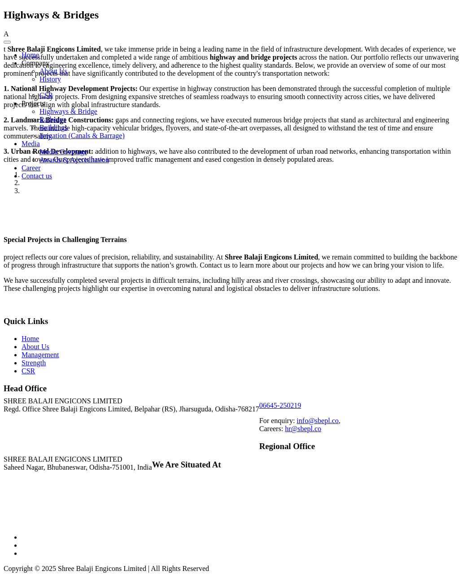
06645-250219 (280, 405)
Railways (52, 119)
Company (35, 63)
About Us (53, 71)
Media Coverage (63, 152)
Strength (34, 363)
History (50, 79)
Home (30, 55)
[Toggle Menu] (7, 42)
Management (40, 355)
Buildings (53, 127)
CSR (46, 95)
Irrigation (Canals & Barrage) (82, 135)
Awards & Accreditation (74, 160)
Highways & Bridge (68, 111)
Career (31, 168)
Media (31, 143)
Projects (33, 103)
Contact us (37, 176)
